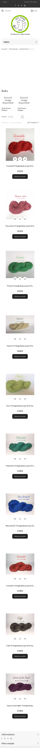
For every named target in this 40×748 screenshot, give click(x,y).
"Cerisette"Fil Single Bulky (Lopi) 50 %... (20, 166)
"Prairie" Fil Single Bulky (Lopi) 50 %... (20, 286)
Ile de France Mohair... (6, 109)
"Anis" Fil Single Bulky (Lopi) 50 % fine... (20, 406)
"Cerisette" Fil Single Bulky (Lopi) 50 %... (20, 586)
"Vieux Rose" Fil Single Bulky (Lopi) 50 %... (20, 226)
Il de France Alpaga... (22, 109)
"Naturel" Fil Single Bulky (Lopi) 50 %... (20, 346)
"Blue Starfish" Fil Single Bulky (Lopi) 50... (20, 526)
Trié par (4, 117)
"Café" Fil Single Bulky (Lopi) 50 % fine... (20, 646)
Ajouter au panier (20, 176)
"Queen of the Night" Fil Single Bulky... (20, 706)
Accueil (4, 49)
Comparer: (34, 122)
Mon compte (8, 743)
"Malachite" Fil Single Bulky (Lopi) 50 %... (20, 466)
